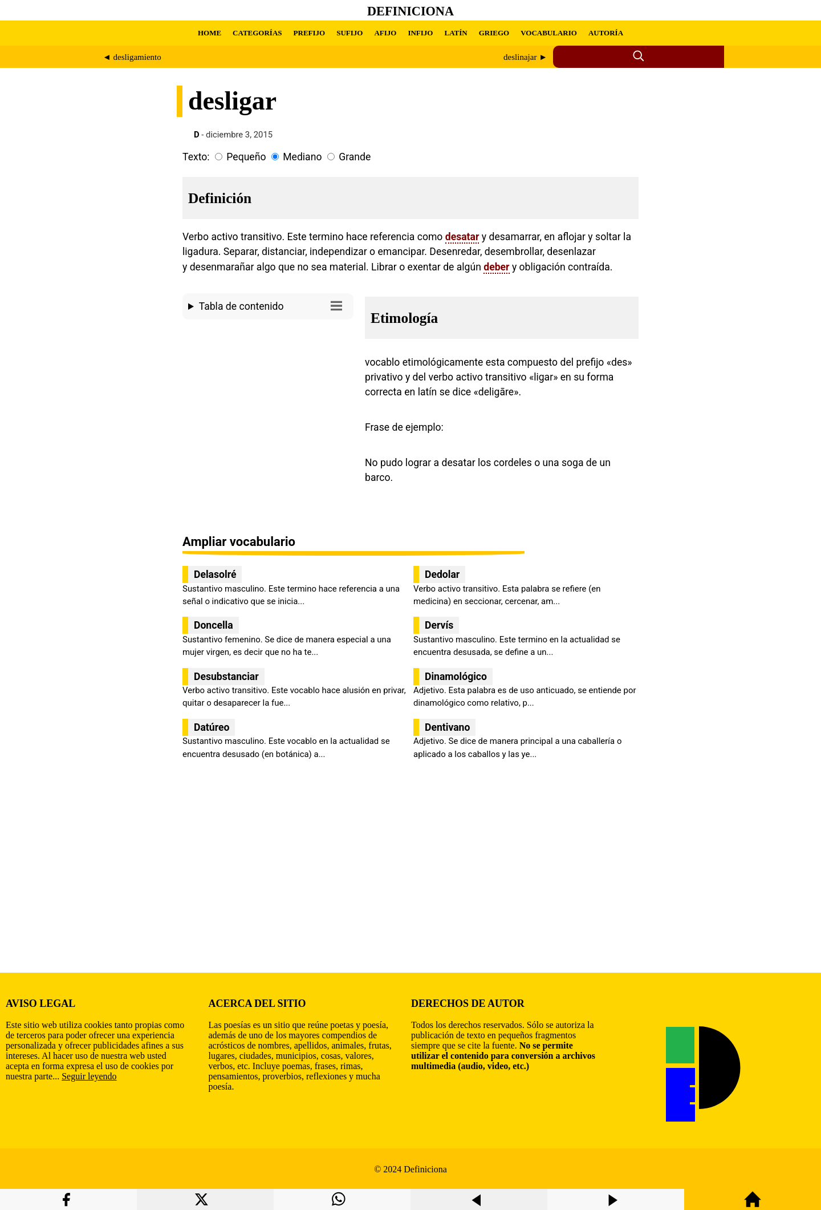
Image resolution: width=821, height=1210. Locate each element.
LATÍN (455, 33)
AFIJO (385, 33)
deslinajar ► (525, 57)
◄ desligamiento (132, 57)
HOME (209, 33)
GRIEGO (494, 33)
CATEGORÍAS (257, 33)
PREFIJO (310, 33)
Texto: (196, 157)
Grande (355, 157)
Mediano (302, 157)
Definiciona (410, 11)
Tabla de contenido (273, 305)
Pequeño (246, 157)
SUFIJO (349, 33)
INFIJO (420, 33)
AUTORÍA (605, 33)
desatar (462, 236)
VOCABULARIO (549, 33)
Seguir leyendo (89, 1076)
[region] (267, 420)
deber (496, 267)
